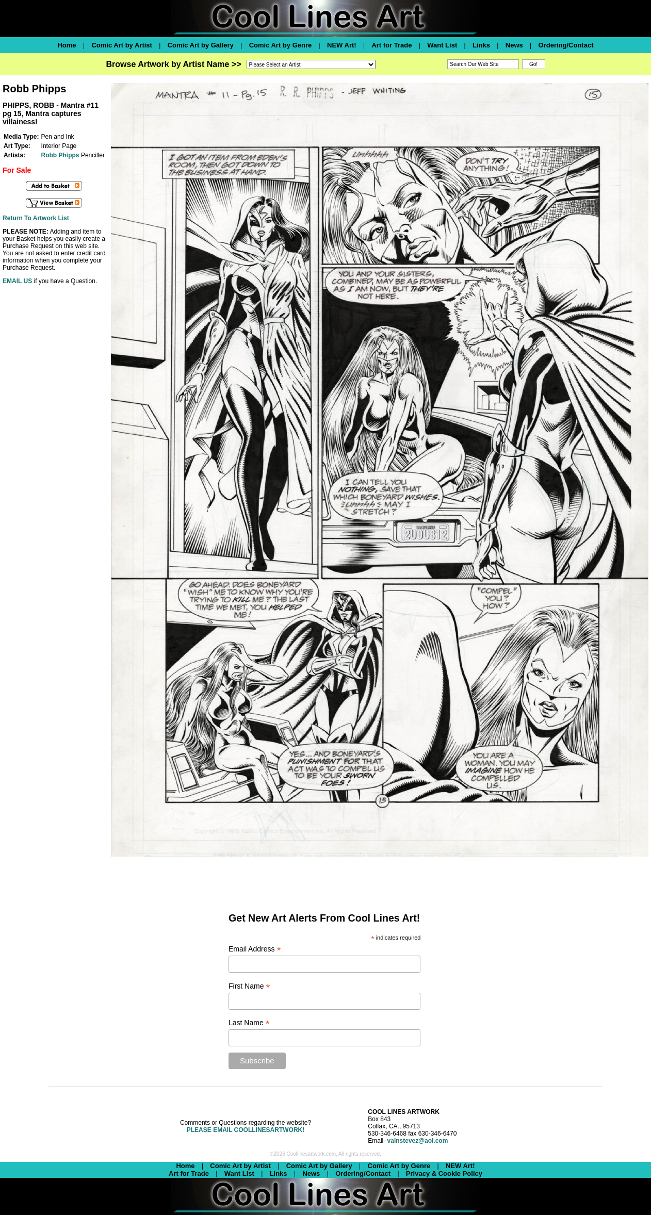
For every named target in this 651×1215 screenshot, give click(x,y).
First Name (249, 986)
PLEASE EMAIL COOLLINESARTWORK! (245, 1130)
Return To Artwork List (36, 218)
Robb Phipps (60, 155)
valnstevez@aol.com (417, 1140)
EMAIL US (17, 281)
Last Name (249, 1023)
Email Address (255, 949)
